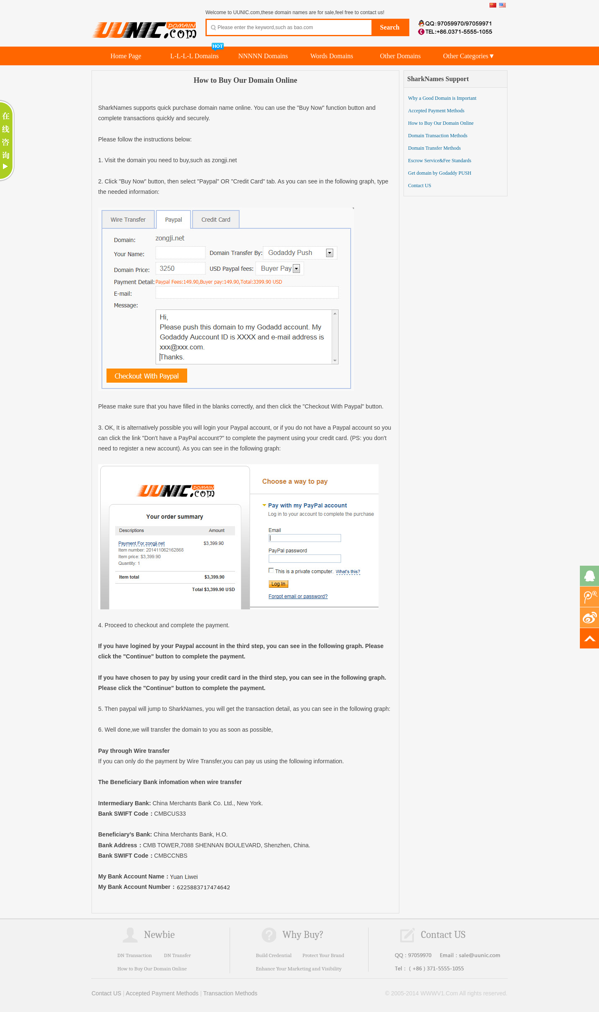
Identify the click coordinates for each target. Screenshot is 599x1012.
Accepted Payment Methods (436, 111)
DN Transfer (177, 955)
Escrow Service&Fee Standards (439, 160)
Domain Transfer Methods (434, 148)
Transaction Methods (230, 993)
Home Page (125, 55)
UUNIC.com (144, 25)
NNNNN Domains (263, 55)
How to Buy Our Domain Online (441, 123)
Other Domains (400, 55)
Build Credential (274, 955)
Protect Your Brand (323, 955)
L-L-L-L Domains (194, 55)
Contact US (419, 185)
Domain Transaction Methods (438, 136)
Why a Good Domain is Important (442, 98)
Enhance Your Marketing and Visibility (299, 968)
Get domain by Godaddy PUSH (439, 173)
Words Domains (331, 55)
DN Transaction (134, 955)
